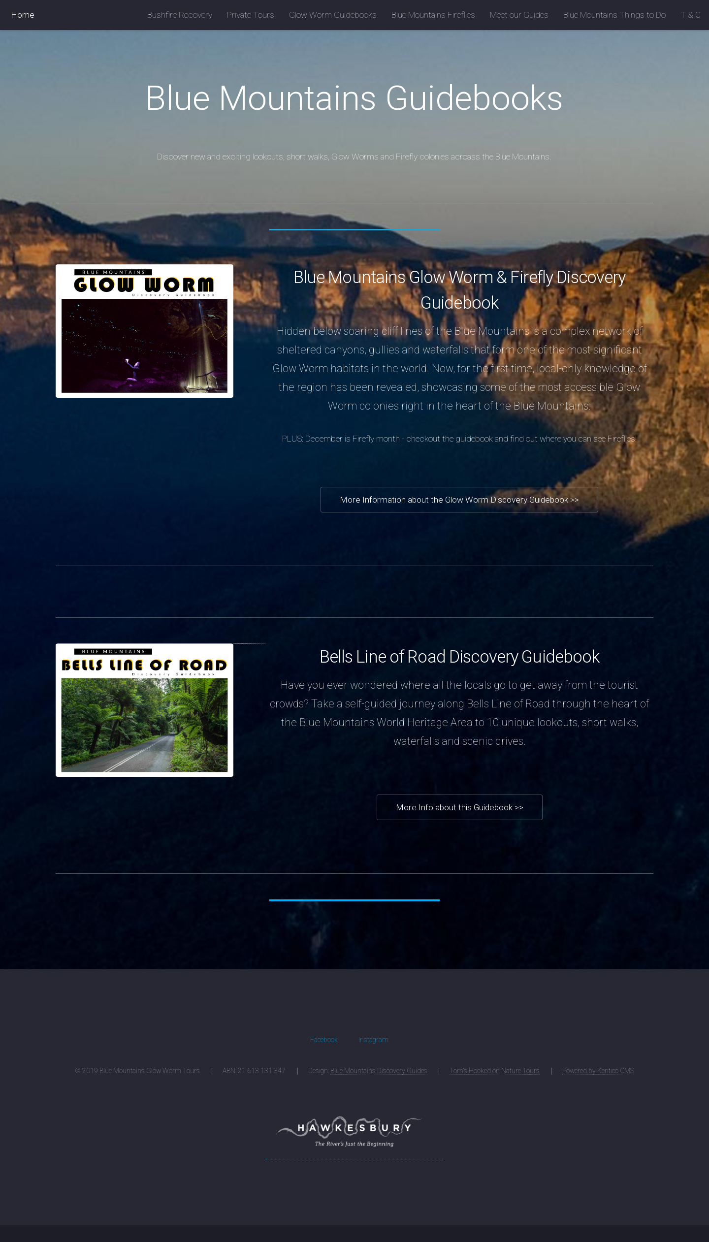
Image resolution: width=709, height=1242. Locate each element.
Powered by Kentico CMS (598, 1071)
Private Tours (250, 15)
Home (22, 15)
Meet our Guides (519, 15)
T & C (690, 15)
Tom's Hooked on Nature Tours (495, 1071)
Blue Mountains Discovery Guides (378, 1071)
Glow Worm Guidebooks (333, 15)
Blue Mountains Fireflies (433, 15)
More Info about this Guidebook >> (459, 807)
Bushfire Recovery (179, 15)
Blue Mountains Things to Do (614, 15)
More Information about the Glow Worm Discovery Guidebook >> (459, 500)
